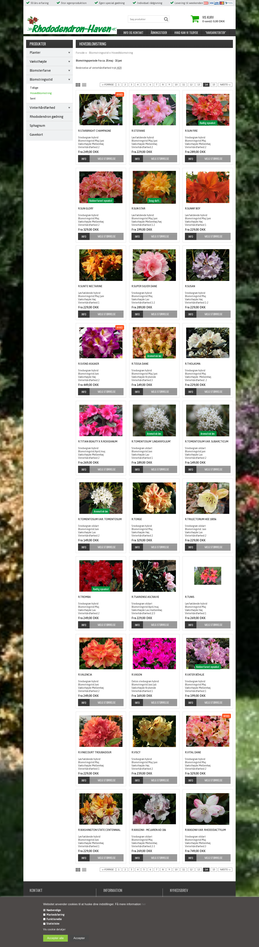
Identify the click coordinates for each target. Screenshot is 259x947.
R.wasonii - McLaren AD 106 (148, 830)
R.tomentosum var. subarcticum (206, 441)
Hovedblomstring (41, 93)
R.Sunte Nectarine (90, 286)
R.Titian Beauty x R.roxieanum (97, 441)
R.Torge (136, 519)
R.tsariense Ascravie (145, 597)
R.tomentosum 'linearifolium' (151, 441)
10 (176, 84)
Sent (33, 98)
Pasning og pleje (150, 33)
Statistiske (52, 923)
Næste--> (225, 84)
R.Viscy (135, 752)
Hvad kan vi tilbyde (92, 33)
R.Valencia (85, 674)
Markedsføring (55, 914)
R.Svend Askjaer (88, 363)
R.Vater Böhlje (194, 674)
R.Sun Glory (85, 208)
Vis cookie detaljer (54, 929)
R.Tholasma (192, 363)
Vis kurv (208, 17)
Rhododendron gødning (46, 116)
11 (183, 84)
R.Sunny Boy (192, 208)
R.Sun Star (138, 208)
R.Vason (136, 674)
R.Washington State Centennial (99, 830)
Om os (171, 33)
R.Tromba (84, 597)
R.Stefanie (138, 130)
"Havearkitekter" (122, 33)
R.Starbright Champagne (94, 130)
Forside (80, 52)
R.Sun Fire (191, 130)
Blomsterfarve (40, 70)
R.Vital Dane (193, 752)
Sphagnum (37, 125)
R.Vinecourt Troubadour (94, 752)
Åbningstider (65, 33)
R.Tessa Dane (139, 363)
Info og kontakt (40, 33)
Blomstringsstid (41, 79)
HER (119, 67)
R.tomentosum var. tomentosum (100, 519)
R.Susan (190, 286)
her (143, 904)
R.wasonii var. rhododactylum (205, 830)
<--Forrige (108, 84)
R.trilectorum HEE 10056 (200, 519)
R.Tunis (189, 597)
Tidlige (34, 87)
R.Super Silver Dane (144, 286)
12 (191, 84)
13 (198, 84)
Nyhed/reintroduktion (196, 33)
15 (214, 84)
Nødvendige (53, 910)
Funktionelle (54, 919)
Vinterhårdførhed (42, 107)
